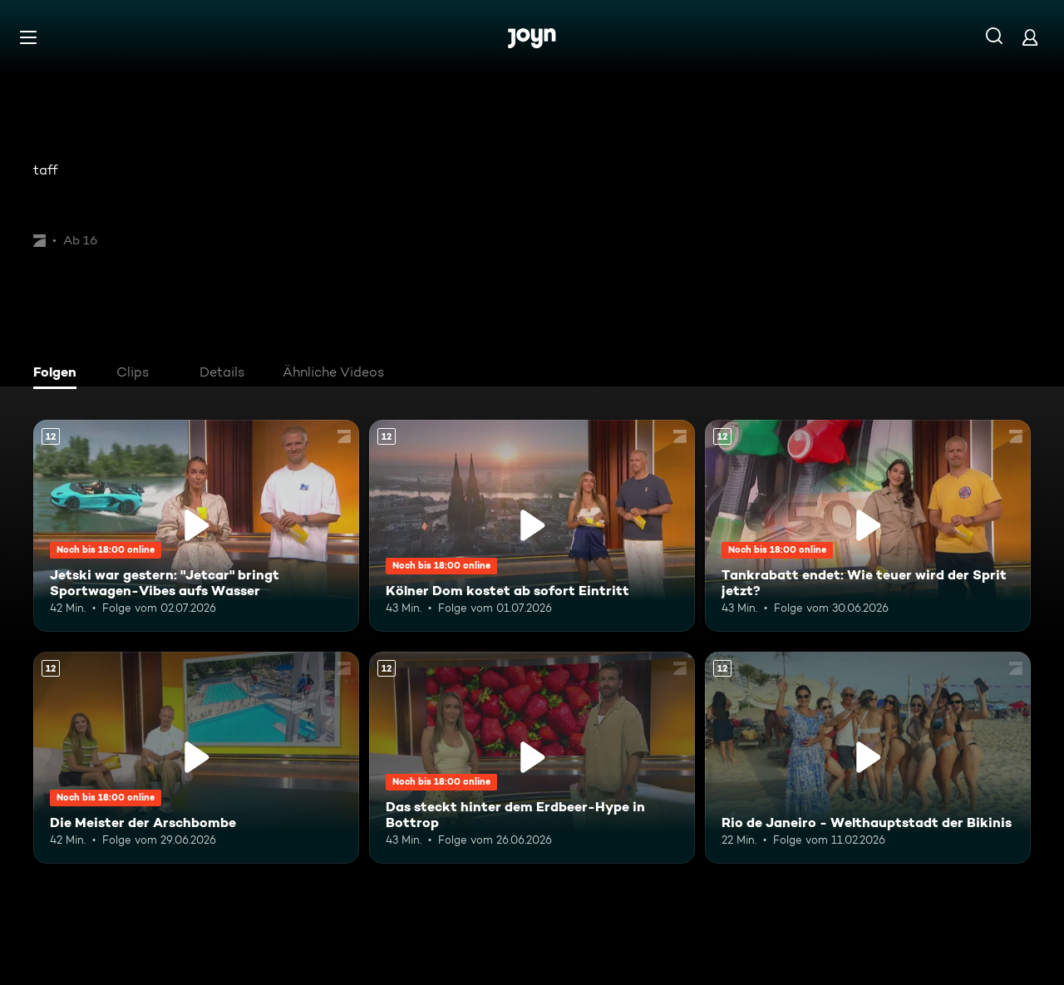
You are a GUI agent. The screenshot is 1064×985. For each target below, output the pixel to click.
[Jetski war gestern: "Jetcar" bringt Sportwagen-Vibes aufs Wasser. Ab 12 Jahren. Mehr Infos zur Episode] (196, 526)
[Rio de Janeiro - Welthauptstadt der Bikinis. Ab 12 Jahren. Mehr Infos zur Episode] (868, 758)
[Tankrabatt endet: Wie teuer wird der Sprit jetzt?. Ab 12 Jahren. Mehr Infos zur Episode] (868, 526)
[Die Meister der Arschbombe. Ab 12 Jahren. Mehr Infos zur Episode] (196, 758)
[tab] (59, 374)
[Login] (1030, 37)
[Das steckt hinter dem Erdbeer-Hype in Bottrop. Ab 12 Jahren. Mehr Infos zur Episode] (532, 758)
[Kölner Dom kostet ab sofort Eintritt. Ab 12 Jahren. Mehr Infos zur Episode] (532, 526)
